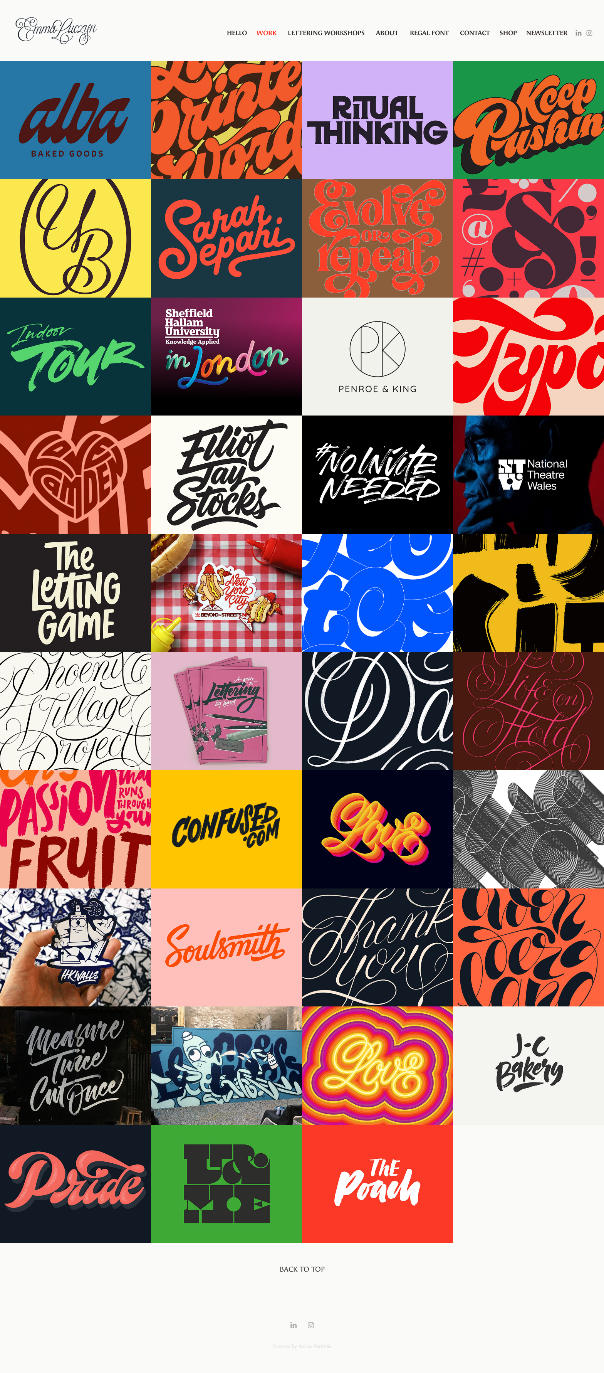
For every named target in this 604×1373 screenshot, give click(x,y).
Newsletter (546, 33)
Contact (475, 33)
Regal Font (429, 33)
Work (267, 33)
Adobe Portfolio (315, 1346)
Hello (237, 33)
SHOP (508, 33)
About (387, 33)
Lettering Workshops (326, 33)
